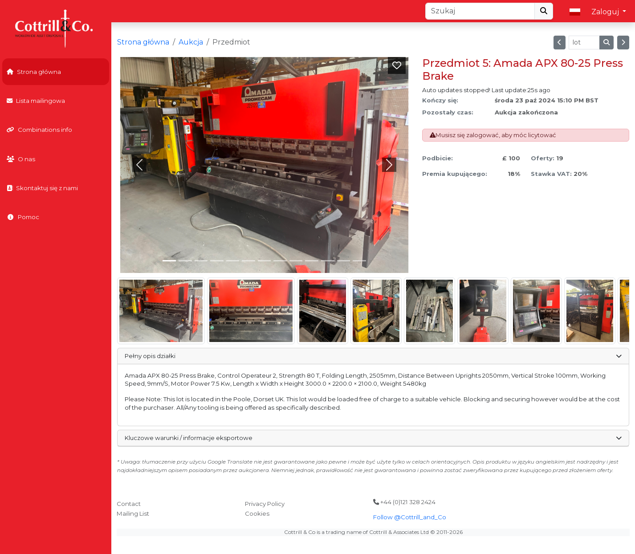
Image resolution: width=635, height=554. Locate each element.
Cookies (257, 513)
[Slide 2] (201, 261)
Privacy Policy (265, 503)
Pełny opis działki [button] (373, 355)
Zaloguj (606, 12)
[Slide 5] (248, 261)
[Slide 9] (311, 261)
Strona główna (34, 71)
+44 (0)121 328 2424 (404, 501)
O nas (21, 159)
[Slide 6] (264, 261)
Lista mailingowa (36, 100)
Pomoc (23, 216)
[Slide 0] (169, 261)
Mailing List (133, 513)
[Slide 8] (296, 261)
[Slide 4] (233, 261)
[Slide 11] (343, 261)
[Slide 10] (327, 261)
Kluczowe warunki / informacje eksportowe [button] (373, 437)
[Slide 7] (280, 261)
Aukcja (191, 42)
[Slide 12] (359, 261)
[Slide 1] (185, 261)
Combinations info (39, 129)
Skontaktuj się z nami (42, 187)
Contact (129, 503)
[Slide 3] (217, 261)
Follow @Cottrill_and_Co (409, 517)
